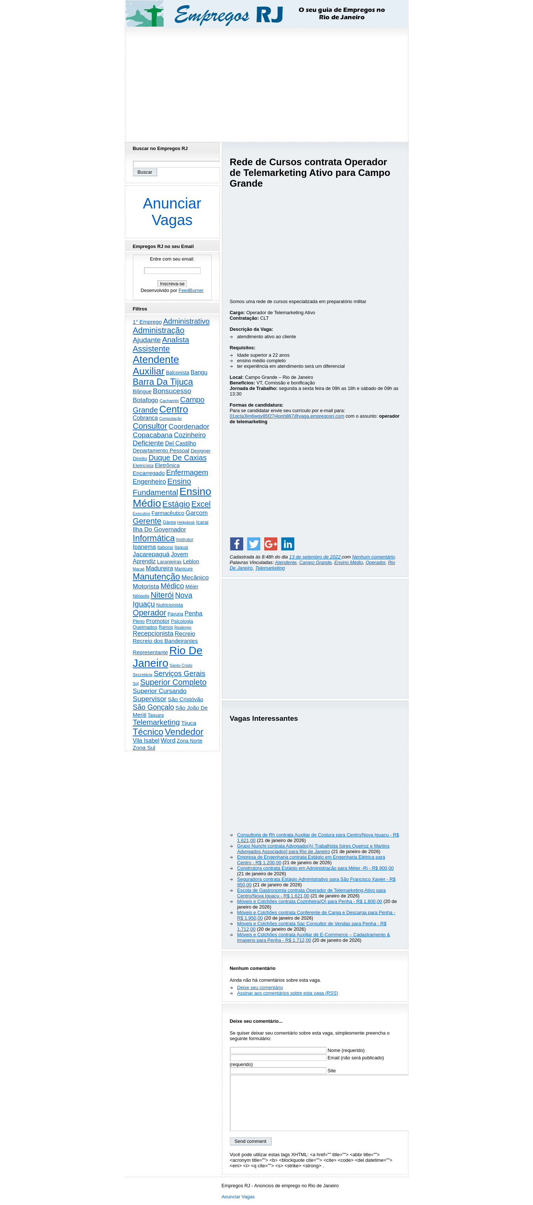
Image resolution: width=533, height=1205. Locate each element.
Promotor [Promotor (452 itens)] (158, 621)
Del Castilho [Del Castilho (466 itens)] (180, 443)
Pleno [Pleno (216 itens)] (139, 621)
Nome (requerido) (297, 1050)
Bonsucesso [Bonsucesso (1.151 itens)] (172, 391)
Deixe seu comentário (260, 987)
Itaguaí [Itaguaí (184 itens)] (181, 547)
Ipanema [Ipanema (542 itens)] (144, 546)
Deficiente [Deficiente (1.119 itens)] (148, 443)
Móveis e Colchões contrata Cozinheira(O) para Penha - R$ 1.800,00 (309, 901)
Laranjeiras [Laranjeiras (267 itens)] (169, 561)
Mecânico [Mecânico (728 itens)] (195, 577)
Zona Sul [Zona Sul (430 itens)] (144, 747)
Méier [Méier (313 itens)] (191, 587)
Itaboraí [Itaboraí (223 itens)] (165, 547)
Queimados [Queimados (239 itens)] (145, 627)
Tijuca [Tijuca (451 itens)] (188, 723)
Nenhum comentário (373, 557)
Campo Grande (315, 562)
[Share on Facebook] (236, 543)
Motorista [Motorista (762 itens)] (146, 586)
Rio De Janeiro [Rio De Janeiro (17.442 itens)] (167, 656)
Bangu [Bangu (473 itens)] (199, 372)
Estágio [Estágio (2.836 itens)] (176, 504)
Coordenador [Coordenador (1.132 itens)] (188, 426)
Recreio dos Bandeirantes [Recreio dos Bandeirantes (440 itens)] (165, 641)
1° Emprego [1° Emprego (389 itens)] (147, 322)
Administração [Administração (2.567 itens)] (159, 330)
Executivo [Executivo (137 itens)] (141, 513)
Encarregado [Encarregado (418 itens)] (149, 473)
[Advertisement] (266, 82)
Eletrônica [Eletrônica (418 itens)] (167, 465)
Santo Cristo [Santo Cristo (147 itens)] (181, 665)
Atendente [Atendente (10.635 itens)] (156, 359)
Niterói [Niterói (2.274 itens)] (162, 595)
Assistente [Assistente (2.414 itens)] (151, 348)
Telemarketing (270, 568)
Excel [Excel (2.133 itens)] (201, 504)
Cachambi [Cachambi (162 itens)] (169, 400)
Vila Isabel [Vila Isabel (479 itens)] (146, 740)
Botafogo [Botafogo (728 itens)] (145, 400)
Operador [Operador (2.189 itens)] (150, 612)
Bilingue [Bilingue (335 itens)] (142, 391)
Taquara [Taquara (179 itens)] (156, 715)
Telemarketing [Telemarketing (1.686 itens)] (156, 722)
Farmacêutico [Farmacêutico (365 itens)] (167, 513)
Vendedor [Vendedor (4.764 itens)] (184, 732)
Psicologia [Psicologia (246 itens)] (182, 621)
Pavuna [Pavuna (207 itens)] (175, 614)
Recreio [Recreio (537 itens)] (185, 633)
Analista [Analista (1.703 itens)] (175, 339)
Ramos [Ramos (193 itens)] (166, 627)
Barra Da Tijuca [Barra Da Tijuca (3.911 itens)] (163, 382)
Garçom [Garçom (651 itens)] (196, 512)
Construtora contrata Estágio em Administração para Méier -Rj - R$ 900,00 (315, 868)
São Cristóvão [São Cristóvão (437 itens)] (185, 699)
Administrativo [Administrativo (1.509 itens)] (186, 321)
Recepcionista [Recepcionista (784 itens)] (153, 633)
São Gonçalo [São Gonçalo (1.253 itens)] (153, 707)
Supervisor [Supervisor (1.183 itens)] (150, 699)
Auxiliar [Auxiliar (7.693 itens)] (149, 371)
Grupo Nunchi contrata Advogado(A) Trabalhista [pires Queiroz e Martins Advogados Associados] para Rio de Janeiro (313, 848)
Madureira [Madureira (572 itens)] (159, 568)
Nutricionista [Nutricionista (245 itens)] (169, 605)
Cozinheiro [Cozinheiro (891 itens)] (190, 435)
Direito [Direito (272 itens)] (140, 458)
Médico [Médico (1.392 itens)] (172, 586)
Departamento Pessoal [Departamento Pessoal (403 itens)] (161, 450)
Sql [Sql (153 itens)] (136, 683)
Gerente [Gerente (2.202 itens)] (147, 521)
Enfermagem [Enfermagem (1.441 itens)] (187, 472)
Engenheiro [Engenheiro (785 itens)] (149, 481)
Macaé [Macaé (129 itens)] (139, 569)
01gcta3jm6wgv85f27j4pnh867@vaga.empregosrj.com (287, 416)
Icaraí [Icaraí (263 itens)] (202, 522)
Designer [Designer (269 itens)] (201, 451)
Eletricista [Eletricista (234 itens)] (143, 465)
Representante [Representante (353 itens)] (150, 652)
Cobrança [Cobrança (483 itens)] (145, 418)
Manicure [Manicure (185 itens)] (183, 568)
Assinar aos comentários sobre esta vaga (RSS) (287, 993)
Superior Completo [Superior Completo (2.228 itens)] (173, 682)
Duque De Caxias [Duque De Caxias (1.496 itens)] (177, 458)
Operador (375, 562)
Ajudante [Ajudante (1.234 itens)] (147, 340)
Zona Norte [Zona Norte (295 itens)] (189, 741)
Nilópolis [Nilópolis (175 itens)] (141, 596)
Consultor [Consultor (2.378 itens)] (150, 426)
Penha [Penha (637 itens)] (193, 613)
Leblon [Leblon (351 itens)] (191, 561)
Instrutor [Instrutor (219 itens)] (184, 539)
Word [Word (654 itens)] (168, 740)
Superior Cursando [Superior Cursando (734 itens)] (160, 691)
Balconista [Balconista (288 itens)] (177, 373)
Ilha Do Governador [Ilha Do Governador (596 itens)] (159, 529)
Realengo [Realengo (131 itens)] (182, 627)
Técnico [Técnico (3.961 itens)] (148, 732)
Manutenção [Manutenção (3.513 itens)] (156, 576)
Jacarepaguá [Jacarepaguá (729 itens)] (151, 554)
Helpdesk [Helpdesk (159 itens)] (186, 522)
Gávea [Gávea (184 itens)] (169, 522)
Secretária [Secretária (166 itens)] (142, 674)
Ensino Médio (348, 562)
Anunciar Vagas (172, 211)
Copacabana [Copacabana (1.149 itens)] (153, 435)
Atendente (285, 562)
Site (283, 1070)
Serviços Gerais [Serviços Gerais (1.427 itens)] (179, 673)
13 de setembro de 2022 (315, 557)
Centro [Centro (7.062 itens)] (173, 409)
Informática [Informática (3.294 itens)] (154, 538)
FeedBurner (191, 290)
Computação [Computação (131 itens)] (170, 418)
